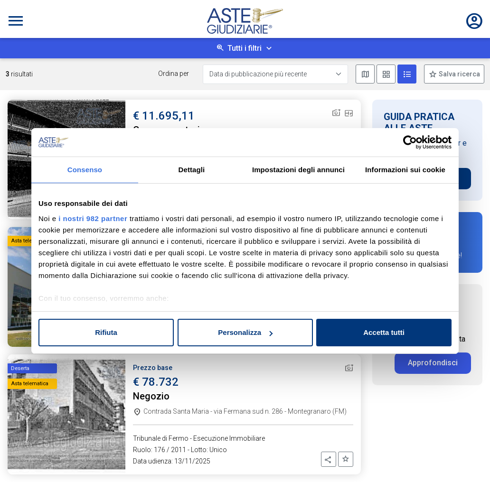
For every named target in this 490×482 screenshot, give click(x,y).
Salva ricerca (458, 74)
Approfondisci (433, 362)
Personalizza (245, 332)
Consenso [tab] (84, 170)
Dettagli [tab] (192, 170)
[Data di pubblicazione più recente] (275, 74)
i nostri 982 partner (92, 218)
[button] (328, 459)
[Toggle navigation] (16, 21)
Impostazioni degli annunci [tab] (298, 170)
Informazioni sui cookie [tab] (405, 170)
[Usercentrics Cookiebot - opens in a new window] (410, 142)
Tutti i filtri (244, 48)
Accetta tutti (384, 332)
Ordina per (173, 73)
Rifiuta (106, 332)
